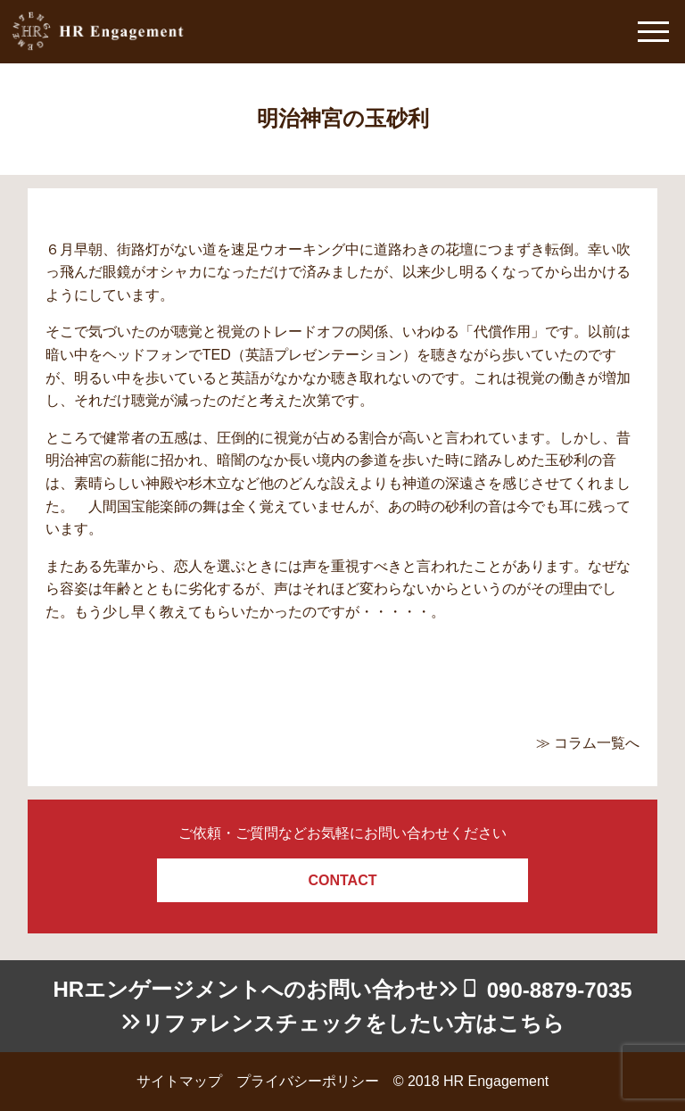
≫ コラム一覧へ (588, 742)
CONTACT (342, 880)
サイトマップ (179, 1081)
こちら (531, 1023)
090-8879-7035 (559, 990)
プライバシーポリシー (307, 1081)
